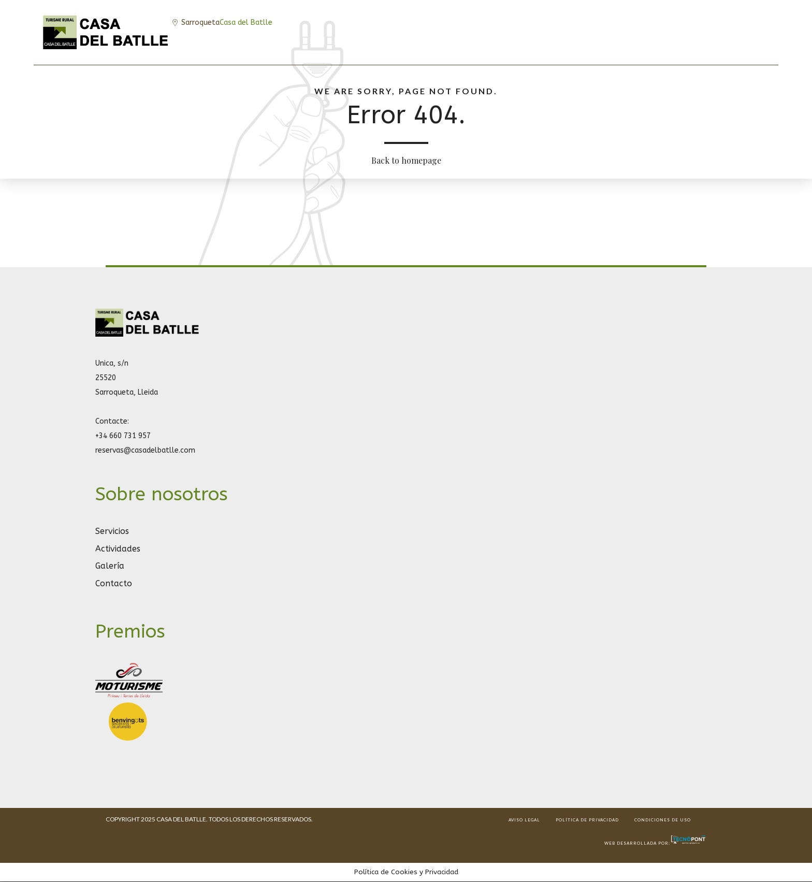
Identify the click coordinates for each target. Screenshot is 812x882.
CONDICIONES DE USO (662, 819)
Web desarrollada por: (655, 843)
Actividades (117, 549)
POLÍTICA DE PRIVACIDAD (587, 819)
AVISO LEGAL (524, 819)
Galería (109, 566)
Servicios (112, 531)
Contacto (113, 583)
